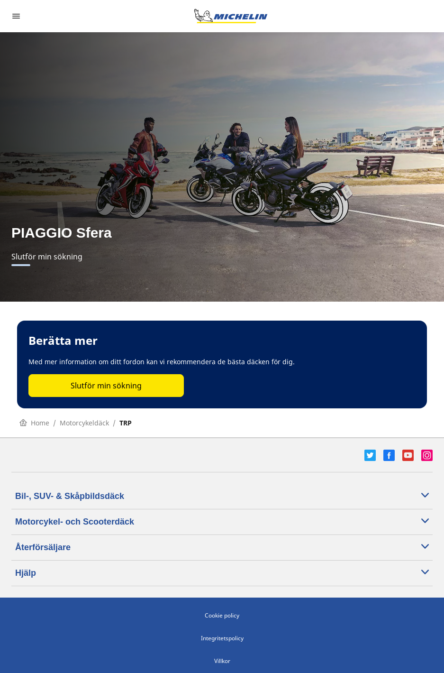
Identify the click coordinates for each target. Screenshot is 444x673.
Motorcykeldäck (84, 422)
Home (34, 422)
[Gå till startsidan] (231, 16)
